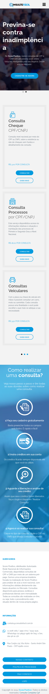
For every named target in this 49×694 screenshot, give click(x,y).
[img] (24, 69)
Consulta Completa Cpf (30, 693)
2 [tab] (26, 91)
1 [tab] (23, 91)
